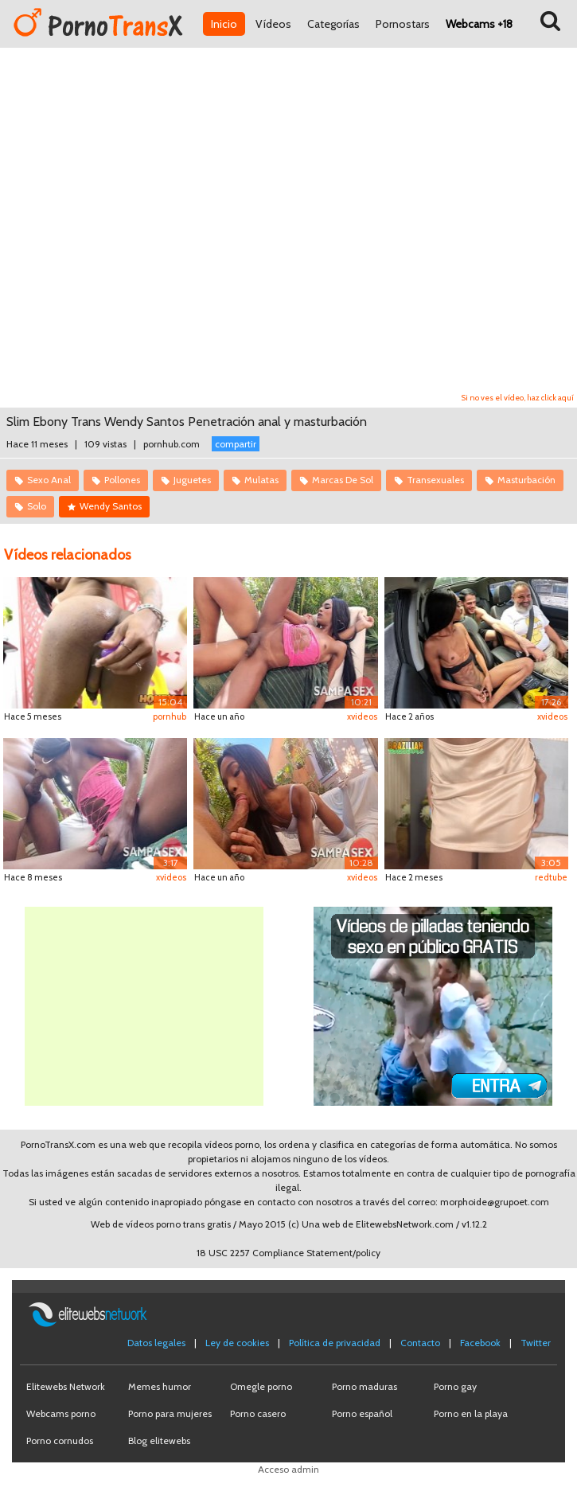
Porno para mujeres (170, 1413)
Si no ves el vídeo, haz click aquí (518, 397)
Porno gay (455, 1386)
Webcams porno (61, 1413)
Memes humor (159, 1386)
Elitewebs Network (65, 1386)
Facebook (480, 1343)
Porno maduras (364, 1386)
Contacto (420, 1343)
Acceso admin (288, 1469)
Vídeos (273, 24)
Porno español (362, 1413)
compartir (235, 444)
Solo (36, 506)
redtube (551, 877)
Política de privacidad (334, 1343)
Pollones (122, 480)
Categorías (333, 24)
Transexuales (435, 480)
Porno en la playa (471, 1413)
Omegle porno (261, 1386)
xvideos (362, 716)
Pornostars (403, 24)
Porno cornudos (59, 1440)
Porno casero (258, 1413)
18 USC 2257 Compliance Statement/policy (288, 1253)
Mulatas (261, 480)
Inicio (224, 24)
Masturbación (526, 480)
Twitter (535, 1343)
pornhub (169, 716)
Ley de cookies (237, 1343)
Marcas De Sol (342, 480)
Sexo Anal (49, 480)
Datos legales (156, 1343)
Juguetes (192, 480)
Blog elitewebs (159, 1440)
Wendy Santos (111, 506)
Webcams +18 (479, 24)
